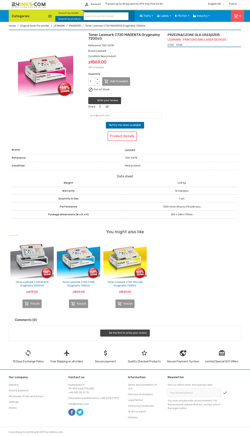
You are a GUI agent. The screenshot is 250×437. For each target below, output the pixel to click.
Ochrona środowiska (140, 394)
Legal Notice (135, 400)
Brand (92, 50)
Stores (13, 407)
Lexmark (101, 50)
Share (100, 106)
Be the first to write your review (125, 333)
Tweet (107, 106)
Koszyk (32, 303)
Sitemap (14, 401)
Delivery (14, 384)
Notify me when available (125, 125)
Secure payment (19, 390)
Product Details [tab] (122, 136)
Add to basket (116, 81)
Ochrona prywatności (141, 405)
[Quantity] (92, 81)
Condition (94, 56)
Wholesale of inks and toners (26, 396)
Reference (94, 45)
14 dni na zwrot (137, 411)
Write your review (104, 101)
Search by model (68, 13)
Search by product (69, 18)
